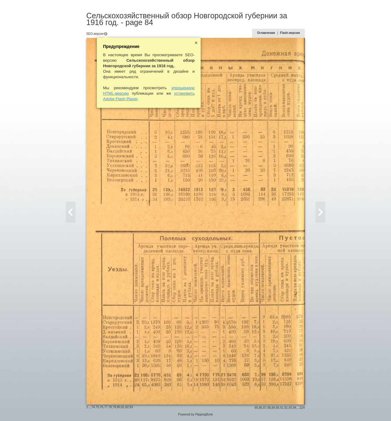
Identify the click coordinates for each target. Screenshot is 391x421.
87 (264, 407)
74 (93, 407)
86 (260, 407)
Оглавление (266, 33)
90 (277, 407)
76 (101, 407)
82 (127, 407)
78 (110, 407)
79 (114, 407)
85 (256, 407)
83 (131, 407)
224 (302, 407)
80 (118, 407)
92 (286, 407)
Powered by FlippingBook (195, 414)
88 (269, 407)
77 (106, 407)
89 (273, 407)
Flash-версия (290, 33)
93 (290, 407)
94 (294, 407)
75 (97, 407)
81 (123, 407)
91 (281, 407)
